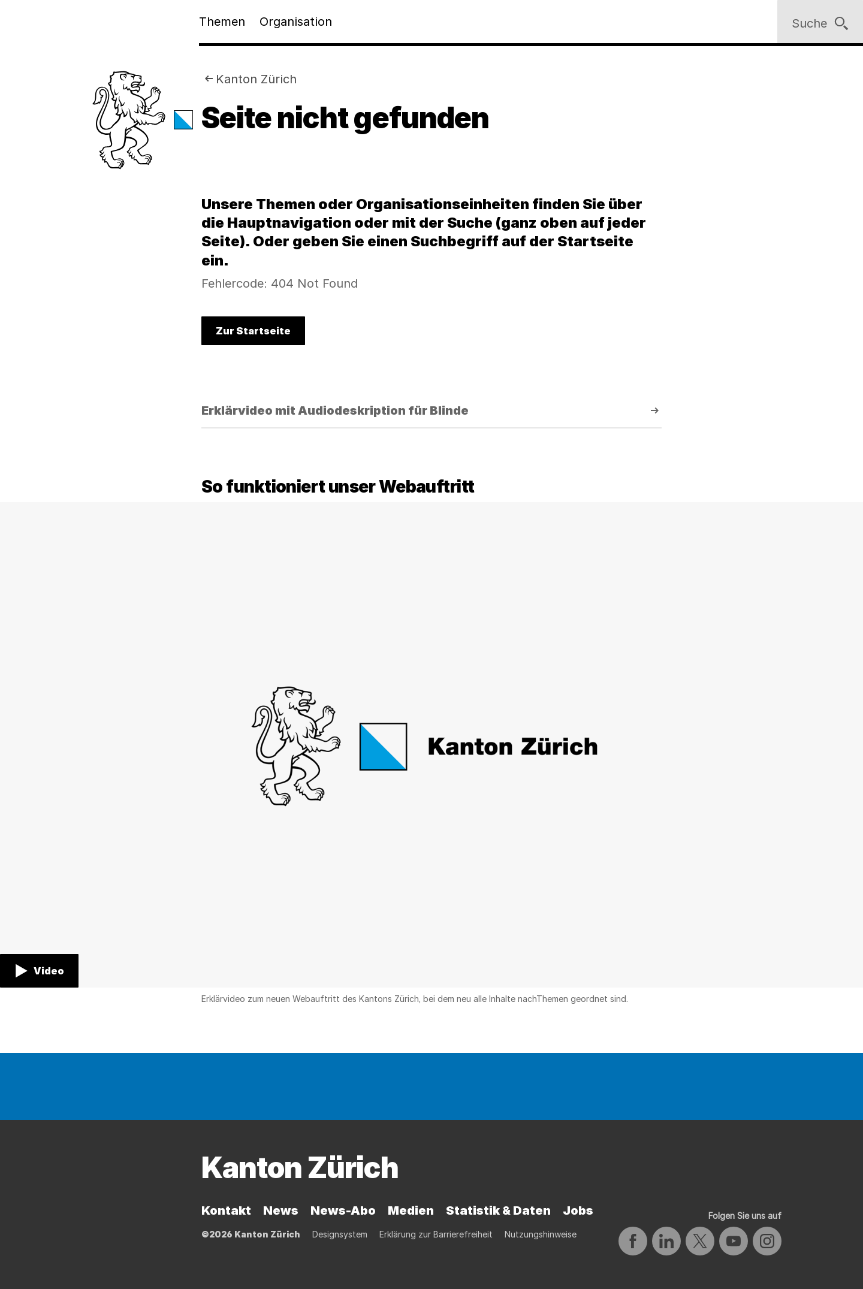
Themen (222, 21)
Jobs (578, 1210)
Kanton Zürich (256, 79)
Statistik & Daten (498, 1210)
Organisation (295, 21)
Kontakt (226, 1210)
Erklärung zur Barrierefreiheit (436, 1234)
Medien (411, 1210)
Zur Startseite (253, 331)
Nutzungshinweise (541, 1234)
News (280, 1210)
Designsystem (339, 1234)
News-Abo (343, 1210)
